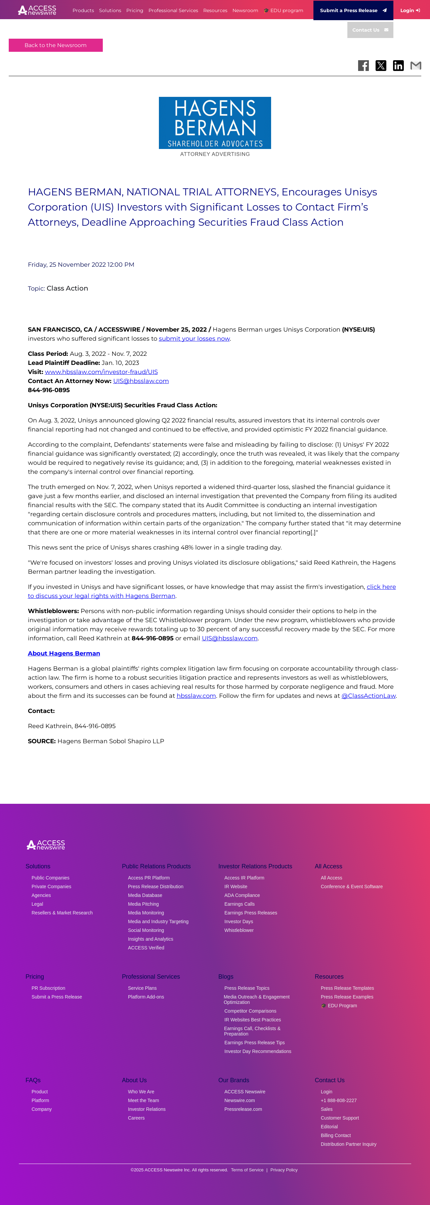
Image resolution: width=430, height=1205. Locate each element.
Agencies (41, 895)
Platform (40, 1100)
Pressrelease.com (243, 1109)
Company (42, 1109)
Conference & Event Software (352, 886)
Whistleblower (239, 930)
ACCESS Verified (146, 947)
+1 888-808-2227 (339, 1100)
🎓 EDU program (283, 10)
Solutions (110, 10)
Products (83, 10)
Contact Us (370, 30)
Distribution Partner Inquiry (349, 1144)
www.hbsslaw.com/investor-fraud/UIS (101, 372)
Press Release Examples (347, 997)
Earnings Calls (239, 904)
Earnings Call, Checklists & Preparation (252, 1031)
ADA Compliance (242, 895)
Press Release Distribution (155, 886)
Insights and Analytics (150, 939)
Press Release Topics (246, 988)
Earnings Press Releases (250, 912)
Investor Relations (147, 1109)
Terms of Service (247, 1169)
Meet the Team (143, 1100)
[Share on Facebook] (363, 65)
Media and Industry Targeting (158, 921)
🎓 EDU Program (339, 1005)
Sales (327, 1109)
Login (410, 10)
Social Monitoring (146, 930)
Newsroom (245, 10)
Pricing (134, 10)
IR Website (235, 886)
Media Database (145, 895)
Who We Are (141, 1091)
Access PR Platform (149, 877)
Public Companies (51, 877)
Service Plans (142, 988)
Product (40, 1091)
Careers (136, 1118)
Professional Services (173, 10)
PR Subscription (48, 988)
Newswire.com (239, 1100)
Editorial (329, 1126)
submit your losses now (194, 338)
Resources (215, 10)
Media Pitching (143, 904)
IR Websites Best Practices (252, 1019)
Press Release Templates (347, 988)
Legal (37, 904)
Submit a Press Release (353, 10)
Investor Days (238, 921)
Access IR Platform (244, 877)
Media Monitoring (146, 912)
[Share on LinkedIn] (398, 65)
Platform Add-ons (146, 997)
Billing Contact (336, 1135)
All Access (331, 877)
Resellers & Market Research (62, 912)
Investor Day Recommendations (257, 1051)
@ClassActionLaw (369, 696)
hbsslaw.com (196, 696)
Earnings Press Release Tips (254, 1042)
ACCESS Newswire (244, 1091)
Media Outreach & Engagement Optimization (257, 999)
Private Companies (51, 886)
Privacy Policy (284, 1169)
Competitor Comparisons (250, 1011)
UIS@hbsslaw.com (141, 381)
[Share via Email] (416, 65)
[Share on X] (381, 65)
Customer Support (340, 1118)
